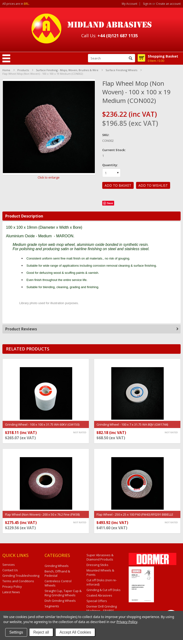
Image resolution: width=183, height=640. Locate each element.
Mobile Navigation (6, 58)
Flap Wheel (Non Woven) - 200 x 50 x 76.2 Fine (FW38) (42, 514)
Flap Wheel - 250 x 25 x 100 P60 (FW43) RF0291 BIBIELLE (135, 514)
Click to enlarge (49, 177)
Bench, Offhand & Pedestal (57, 573)
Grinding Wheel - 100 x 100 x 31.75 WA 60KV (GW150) (42, 424)
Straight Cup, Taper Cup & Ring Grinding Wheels (63, 593)
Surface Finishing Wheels (121, 70)
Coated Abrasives (99, 595)
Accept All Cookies (75, 632)
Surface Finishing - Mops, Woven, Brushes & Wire (67, 70)
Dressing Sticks (97, 565)
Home (6, 70)
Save (110, 203)
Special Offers (96, 601)
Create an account (168, 3)
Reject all (41, 632)
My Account (129, 3)
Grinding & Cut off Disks (103, 590)
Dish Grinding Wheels (60, 600)
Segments (52, 606)
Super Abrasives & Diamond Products (99, 557)
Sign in (147, 3)
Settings (16, 632)
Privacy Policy (127, 621)
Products (23, 70)
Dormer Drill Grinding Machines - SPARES (101, 608)
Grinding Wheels (57, 566)
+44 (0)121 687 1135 (117, 35)
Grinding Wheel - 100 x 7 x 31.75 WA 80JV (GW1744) (132, 424)
